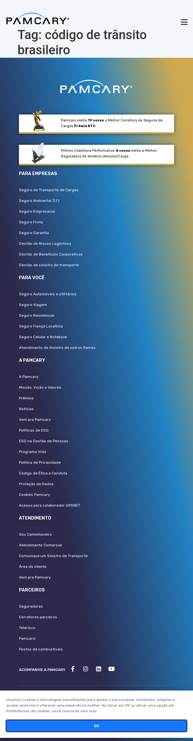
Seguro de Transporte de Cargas (49, 190)
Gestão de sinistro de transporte (49, 265)
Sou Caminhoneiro (35, 534)
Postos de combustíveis (41, 649)
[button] (184, 21)
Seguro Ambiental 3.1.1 (39, 200)
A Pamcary (29, 376)
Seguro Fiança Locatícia (41, 326)
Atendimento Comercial (40, 545)
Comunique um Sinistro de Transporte (53, 556)
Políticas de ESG (34, 430)
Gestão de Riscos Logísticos (45, 243)
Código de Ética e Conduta (43, 473)
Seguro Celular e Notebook (43, 337)
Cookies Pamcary (34, 494)
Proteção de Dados (36, 484)
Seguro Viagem (33, 305)
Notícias (26, 409)
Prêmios (26, 398)
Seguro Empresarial (37, 211)
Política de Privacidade (40, 462)
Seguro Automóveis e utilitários (47, 294)
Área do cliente (32, 566)
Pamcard (27, 638)
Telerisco (27, 628)
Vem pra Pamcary (35, 419)
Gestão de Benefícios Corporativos (51, 254)
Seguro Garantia (34, 233)
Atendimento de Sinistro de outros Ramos (57, 347)
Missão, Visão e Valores (40, 387)
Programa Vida (32, 452)
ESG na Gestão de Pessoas (43, 441)
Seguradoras (31, 606)
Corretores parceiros (38, 617)
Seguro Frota (31, 222)
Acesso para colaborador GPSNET (49, 505)
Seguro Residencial (36, 315)
